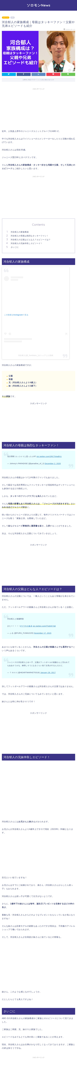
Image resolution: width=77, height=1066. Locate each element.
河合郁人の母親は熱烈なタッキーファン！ (30, 236)
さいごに (15, 247)
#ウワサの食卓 (26, 626)
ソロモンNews (38, 5)
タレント (5, 17)
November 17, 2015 (42, 633)
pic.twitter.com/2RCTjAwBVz (49, 456)
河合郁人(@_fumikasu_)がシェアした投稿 (35, 355)
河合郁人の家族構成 (20, 232)
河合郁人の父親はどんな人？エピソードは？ (31, 239)
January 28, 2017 (48, 673)
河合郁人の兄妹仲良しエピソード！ (27, 243)
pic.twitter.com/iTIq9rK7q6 (44, 626)
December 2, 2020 (53, 464)
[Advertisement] (38, 108)
